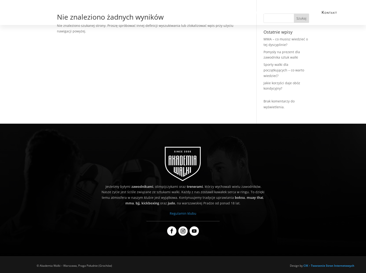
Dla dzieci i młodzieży (220, 13)
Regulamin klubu (183, 213)
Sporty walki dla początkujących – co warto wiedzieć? (284, 70)
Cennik (180, 13)
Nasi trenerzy (160, 13)
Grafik (195, 13)
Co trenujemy (134, 13)
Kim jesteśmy (110, 13)
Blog (244, 13)
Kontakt (329, 12)
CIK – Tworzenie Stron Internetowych (328, 266)
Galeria (259, 13)
